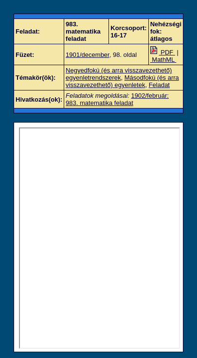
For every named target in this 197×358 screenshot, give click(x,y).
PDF (162, 52)
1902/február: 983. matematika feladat (117, 99)
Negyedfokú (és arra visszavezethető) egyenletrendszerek (119, 74)
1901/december (87, 54)
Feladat (159, 85)
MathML (163, 59)
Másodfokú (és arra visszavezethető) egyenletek (122, 81)
